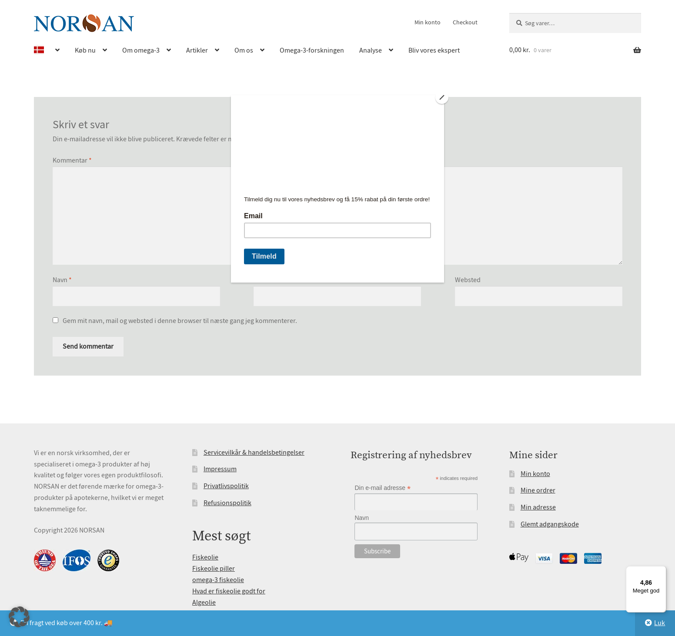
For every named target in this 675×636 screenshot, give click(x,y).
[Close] (441, 97)
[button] (19, 617)
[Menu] (661, 571)
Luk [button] (659, 623)
